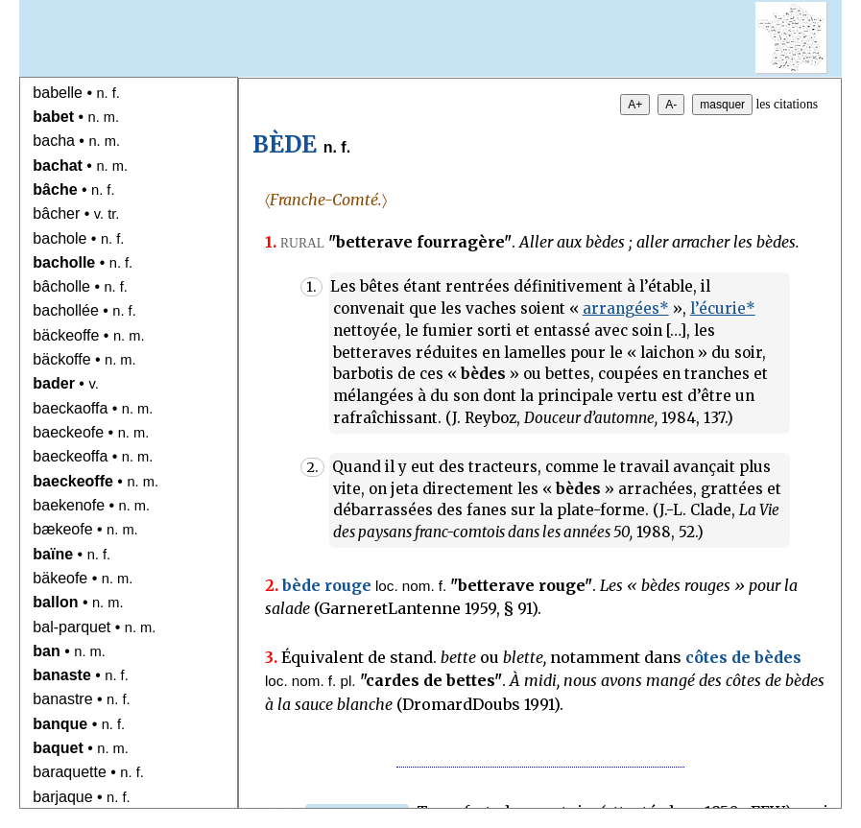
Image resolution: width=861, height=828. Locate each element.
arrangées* (626, 308)
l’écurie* (722, 308)
